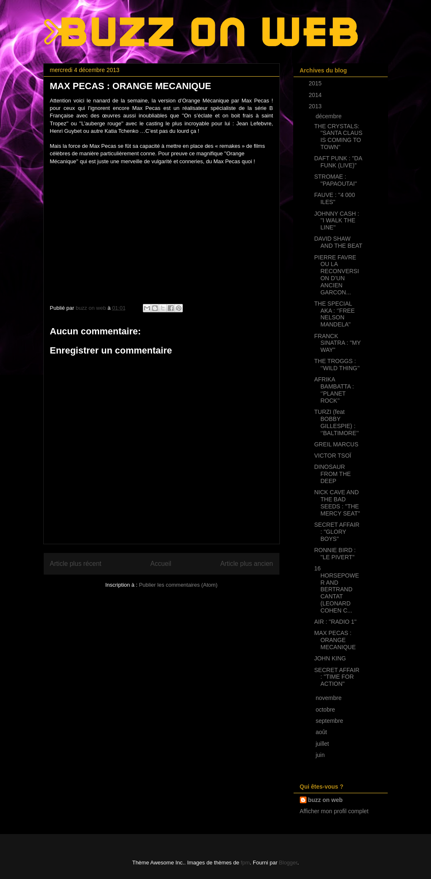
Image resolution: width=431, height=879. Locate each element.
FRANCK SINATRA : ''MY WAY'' (337, 343)
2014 (316, 95)
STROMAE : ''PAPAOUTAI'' (335, 180)
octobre (326, 709)
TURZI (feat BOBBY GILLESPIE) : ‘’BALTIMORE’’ (336, 422)
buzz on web (325, 800)
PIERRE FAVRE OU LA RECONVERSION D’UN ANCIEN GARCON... (336, 275)
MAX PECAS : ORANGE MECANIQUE (335, 640)
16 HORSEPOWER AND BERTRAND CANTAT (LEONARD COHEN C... (336, 589)
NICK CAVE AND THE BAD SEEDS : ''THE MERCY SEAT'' (337, 502)
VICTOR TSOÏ (332, 455)
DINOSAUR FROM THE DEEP (332, 473)
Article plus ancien (246, 563)
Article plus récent (76, 563)
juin (321, 755)
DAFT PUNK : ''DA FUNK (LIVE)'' (338, 162)
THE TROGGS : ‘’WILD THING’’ (336, 364)
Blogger (288, 862)
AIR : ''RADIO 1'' (335, 621)
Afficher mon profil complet (334, 811)
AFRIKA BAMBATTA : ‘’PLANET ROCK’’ (334, 389)
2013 (316, 106)
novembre (329, 698)
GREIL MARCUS (336, 444)
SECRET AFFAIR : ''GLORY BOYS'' (336, 531)
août (322, 732)
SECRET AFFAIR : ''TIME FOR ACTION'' (336, 677)
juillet (323, 743)
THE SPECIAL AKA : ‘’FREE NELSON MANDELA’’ (334, 314)
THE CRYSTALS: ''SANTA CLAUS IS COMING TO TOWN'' (338, 136)
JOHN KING (330, 658)
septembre (330, 720)
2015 (316, 83)
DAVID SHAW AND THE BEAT (338, 242)
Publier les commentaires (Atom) (178, 585)
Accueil (160, 563)
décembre (329, 116)
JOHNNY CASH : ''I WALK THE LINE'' (336, 220)
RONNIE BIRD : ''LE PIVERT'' (335, 553)
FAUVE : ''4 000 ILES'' (334, 198)
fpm (245, 862)
